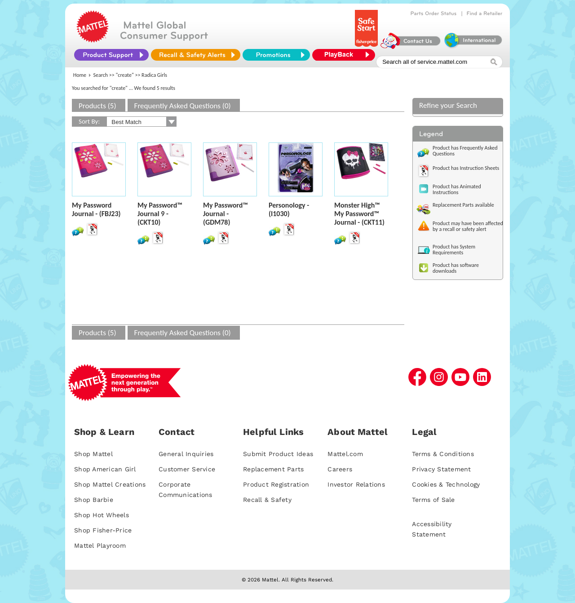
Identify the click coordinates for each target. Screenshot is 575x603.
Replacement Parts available (463, 205)
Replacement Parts (273, 469)
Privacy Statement (441, 469)
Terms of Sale (433, 499)
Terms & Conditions (443, 453)
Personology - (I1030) (289, 209)
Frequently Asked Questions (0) (182, 106)
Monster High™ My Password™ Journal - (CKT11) (359, 213)
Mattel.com (345, 453)
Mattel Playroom (100, 545)
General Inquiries (186, 453)
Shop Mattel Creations (110, 484)
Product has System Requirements (454, 250)
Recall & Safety (267, 499)
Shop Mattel (93, 453)
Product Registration (276, 484)
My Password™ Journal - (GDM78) (225, 213)
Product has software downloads (456, 268)
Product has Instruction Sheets (466, 168)
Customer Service (187, 469)
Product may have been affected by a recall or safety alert (468, 226)
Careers (339, 469)
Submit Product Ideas (278, 453)
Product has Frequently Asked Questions (465, 151)
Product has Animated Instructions (457, 189)
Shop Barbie (93, 499)
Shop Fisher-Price (103, 530)
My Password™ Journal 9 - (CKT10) (159, 213)
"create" (125, 75)
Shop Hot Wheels (101, 515)
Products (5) (97, 106)
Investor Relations (356, 484)
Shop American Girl (105, 469)
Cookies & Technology (446, 484)
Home (79, 75)
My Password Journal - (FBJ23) (96, 209)
